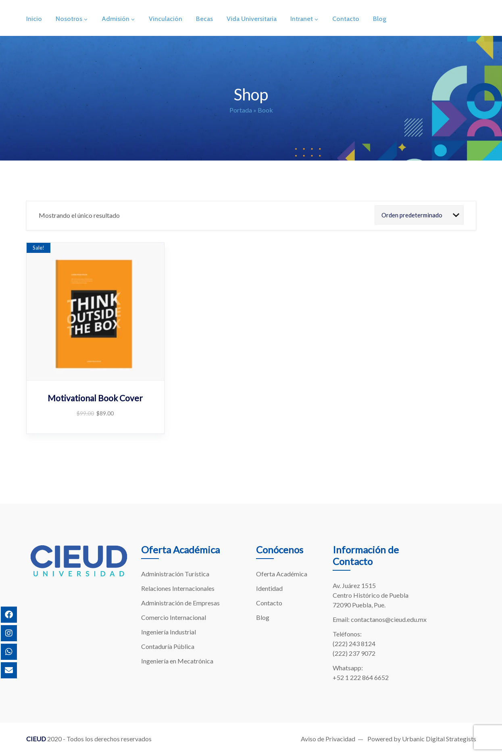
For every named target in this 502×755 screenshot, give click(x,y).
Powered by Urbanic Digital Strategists (421, 738)
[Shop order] (419, 215)
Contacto (345, 19)
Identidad (269, 588)
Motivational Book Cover (95, 398)
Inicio (34, 19)
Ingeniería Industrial (168, 632)
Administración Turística (175, 574)
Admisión (115, 19)
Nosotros (69, 19)
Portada (240, 110)
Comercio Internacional (173, 617)
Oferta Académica (281, 574)
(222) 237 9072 (354, 653)
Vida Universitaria (252, 19)
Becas (204, 19)
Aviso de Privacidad (328, 738)
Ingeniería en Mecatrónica (177, 661)
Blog (379, 19)
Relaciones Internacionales (178, 588)
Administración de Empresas (180, 603)
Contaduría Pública (167, 646)
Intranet (301, 19)
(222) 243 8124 (354, 643)
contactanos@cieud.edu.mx (389, 619)
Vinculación (165, 19)
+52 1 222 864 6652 (361, 677)
